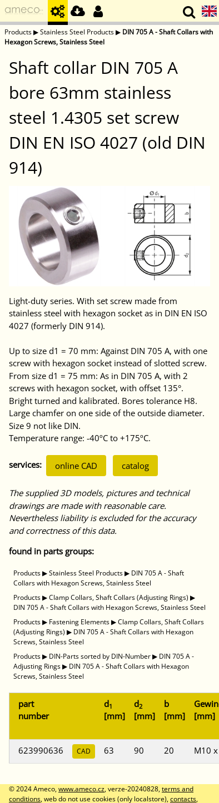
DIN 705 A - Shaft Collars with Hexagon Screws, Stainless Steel (98, 578)
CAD (84, 751)
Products (18, 32)
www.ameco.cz (81, 789)
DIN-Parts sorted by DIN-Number (100, 656)
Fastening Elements (79, 622)
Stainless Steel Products (77, 32)
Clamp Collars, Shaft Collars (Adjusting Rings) (118, 597)
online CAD (76, 465)
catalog (135, 465)
